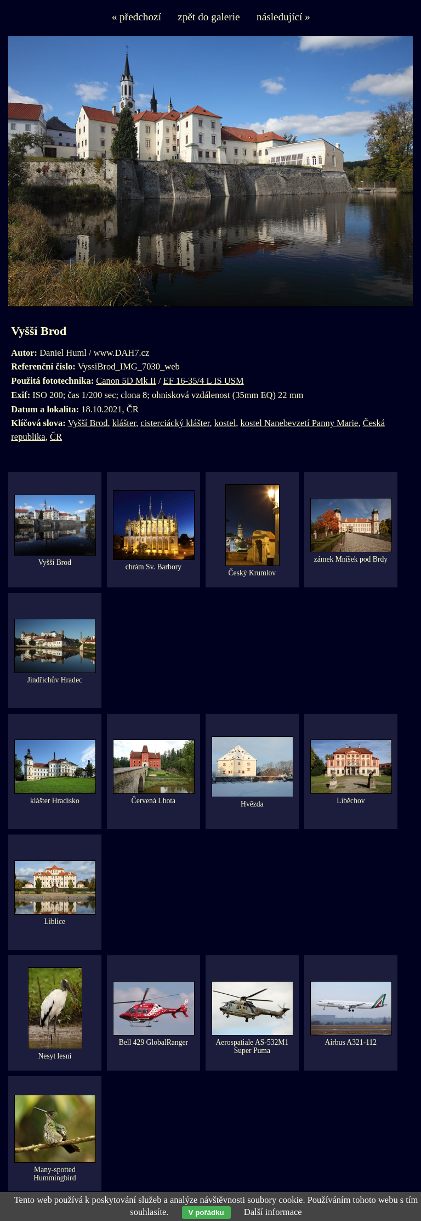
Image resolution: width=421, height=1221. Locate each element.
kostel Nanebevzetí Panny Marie (300, 423)
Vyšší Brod (88, 423)
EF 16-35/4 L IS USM (203, 381)
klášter (124, 423)
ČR (56, 437)
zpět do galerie (209, 17)
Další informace (273, 1212)
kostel (225, 423)
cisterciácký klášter (174, 423)
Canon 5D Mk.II (126, 381)
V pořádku (206, 1212)
